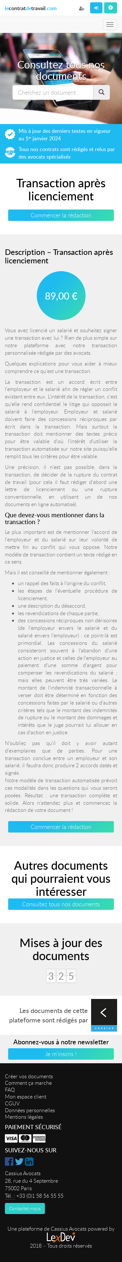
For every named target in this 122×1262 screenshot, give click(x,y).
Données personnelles (30, 1110)
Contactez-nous (25, 1208)
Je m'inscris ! (61, 1054)
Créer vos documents (29, 1076)
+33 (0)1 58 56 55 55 (39, 1195)
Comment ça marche (28, 1082)
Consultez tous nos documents (61, 904)
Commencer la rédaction (61, 215)
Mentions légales (24, 1116)
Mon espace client (25, 1096)
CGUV (12, 1103)
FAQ (10, 1089)
